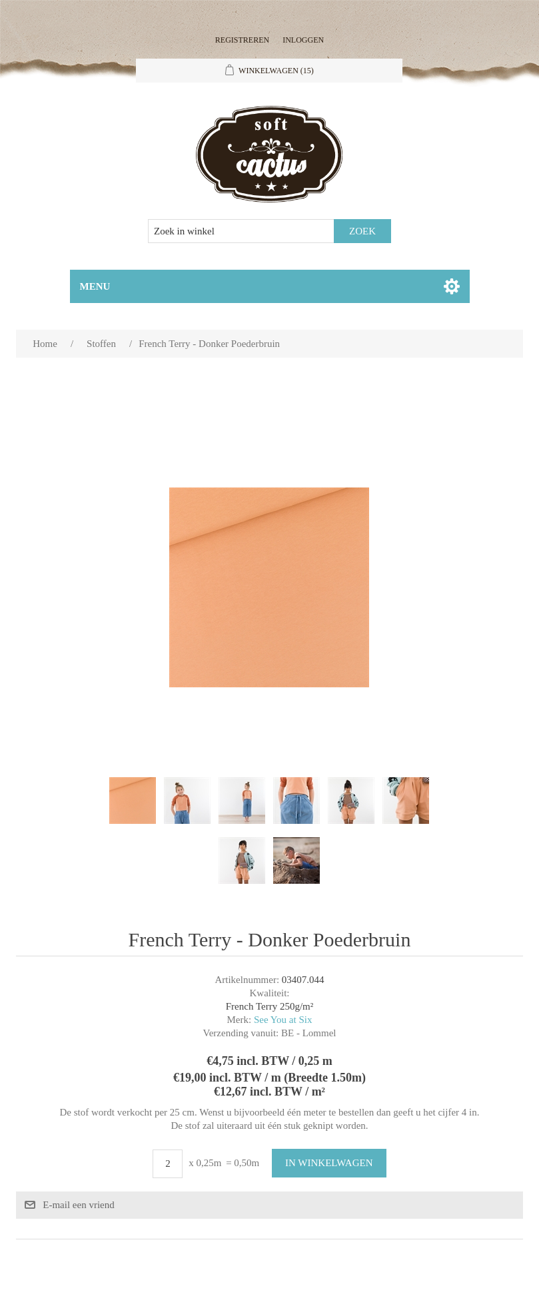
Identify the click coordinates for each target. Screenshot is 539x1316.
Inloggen (303, 40)
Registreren (242, 40)
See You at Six (283, 1019)
